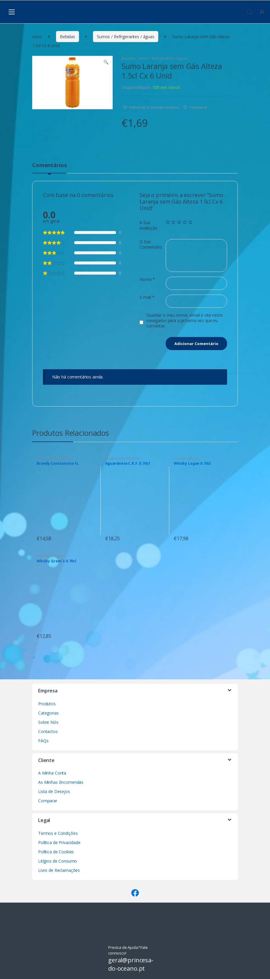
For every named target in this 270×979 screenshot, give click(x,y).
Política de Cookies (56, 852)
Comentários (49, 165)
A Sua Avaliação (148, 225)
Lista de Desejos (54, 791)
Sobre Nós (48, 722)
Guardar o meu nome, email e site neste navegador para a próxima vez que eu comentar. (184, 321)
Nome (147, 279)
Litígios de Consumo (57, 861)
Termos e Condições (57, 833)
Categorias (48, 713)
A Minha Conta (52, 773)
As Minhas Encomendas (60, 782)
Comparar (198, 107)
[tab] (49, 167)
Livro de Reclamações (59, 870)
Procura (249, 12)
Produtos (47, 703)
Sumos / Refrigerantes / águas (125, 36)
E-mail (147, 297)
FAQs (43, 741)
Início (37, 36)
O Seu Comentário (150, 244)
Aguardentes (46, 458)
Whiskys (194, 458)
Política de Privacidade (59, 842)
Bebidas (67, 36)
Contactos (48, 731)
